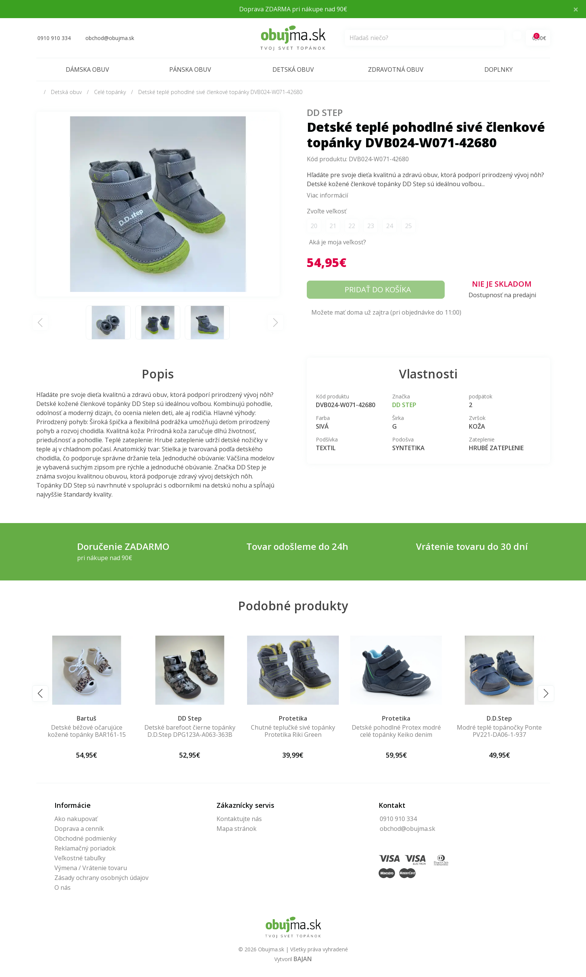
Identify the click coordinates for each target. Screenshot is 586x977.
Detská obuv (293, 69)
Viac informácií (327, 195)
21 (332, 226)
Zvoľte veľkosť (326, 211)
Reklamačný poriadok (85, 848)
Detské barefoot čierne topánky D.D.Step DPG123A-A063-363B (189, 731)
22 (351, 226)
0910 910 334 (398, 819)
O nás (62, 887)
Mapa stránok (236, 828)
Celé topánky (110, 92)
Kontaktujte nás (239, 819)
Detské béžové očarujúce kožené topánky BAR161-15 (87, 731)
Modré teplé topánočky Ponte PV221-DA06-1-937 (499, 731)
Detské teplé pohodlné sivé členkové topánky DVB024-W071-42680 (220, 92)
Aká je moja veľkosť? (337, 242)
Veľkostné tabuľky (79, 858)
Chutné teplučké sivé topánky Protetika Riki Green (293, 731)
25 (408, 226)
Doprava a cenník (79, 828)
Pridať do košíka (378, 289)
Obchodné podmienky (85, 838)
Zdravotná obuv (396, 69)
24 (389, 226)
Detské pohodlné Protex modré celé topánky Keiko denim (396, 731)
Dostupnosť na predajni (502, 295)
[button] (40, 693)
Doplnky (498, 69)
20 (314, 226)
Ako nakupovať (75, 819)
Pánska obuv (190, 69)
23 (370, 226)
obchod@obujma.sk (407, 828)
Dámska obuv (87, 69)
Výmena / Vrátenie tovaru (90, 868)
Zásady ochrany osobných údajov (101, 878)
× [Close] (575, 9)
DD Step (325, 112)
